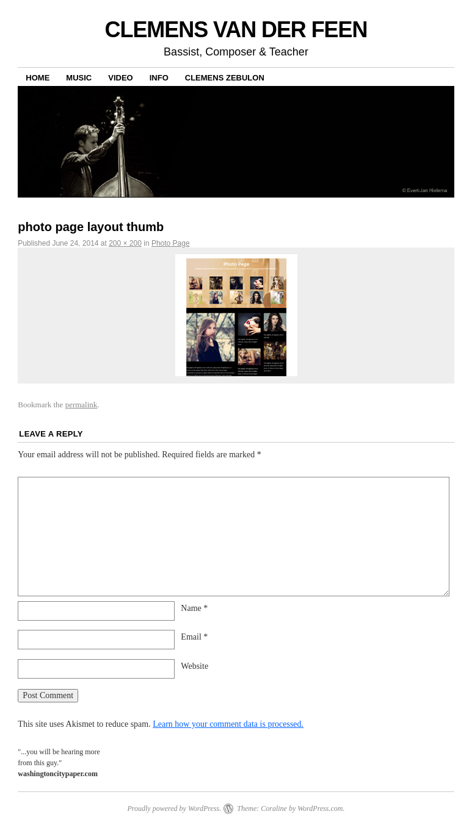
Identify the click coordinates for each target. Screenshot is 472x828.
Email (194, 636)
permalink (81, 404)
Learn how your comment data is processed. (228, 724)
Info (159, 77)
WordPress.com (320, 808)
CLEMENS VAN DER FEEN (236, 29)
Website (194, 666)
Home (37, 77)
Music (79, 77)
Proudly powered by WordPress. (174, 808)
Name (194, 608)
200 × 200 (125, 243)
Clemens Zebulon (224, 77)
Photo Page (170, 243)
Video (120, 77)
